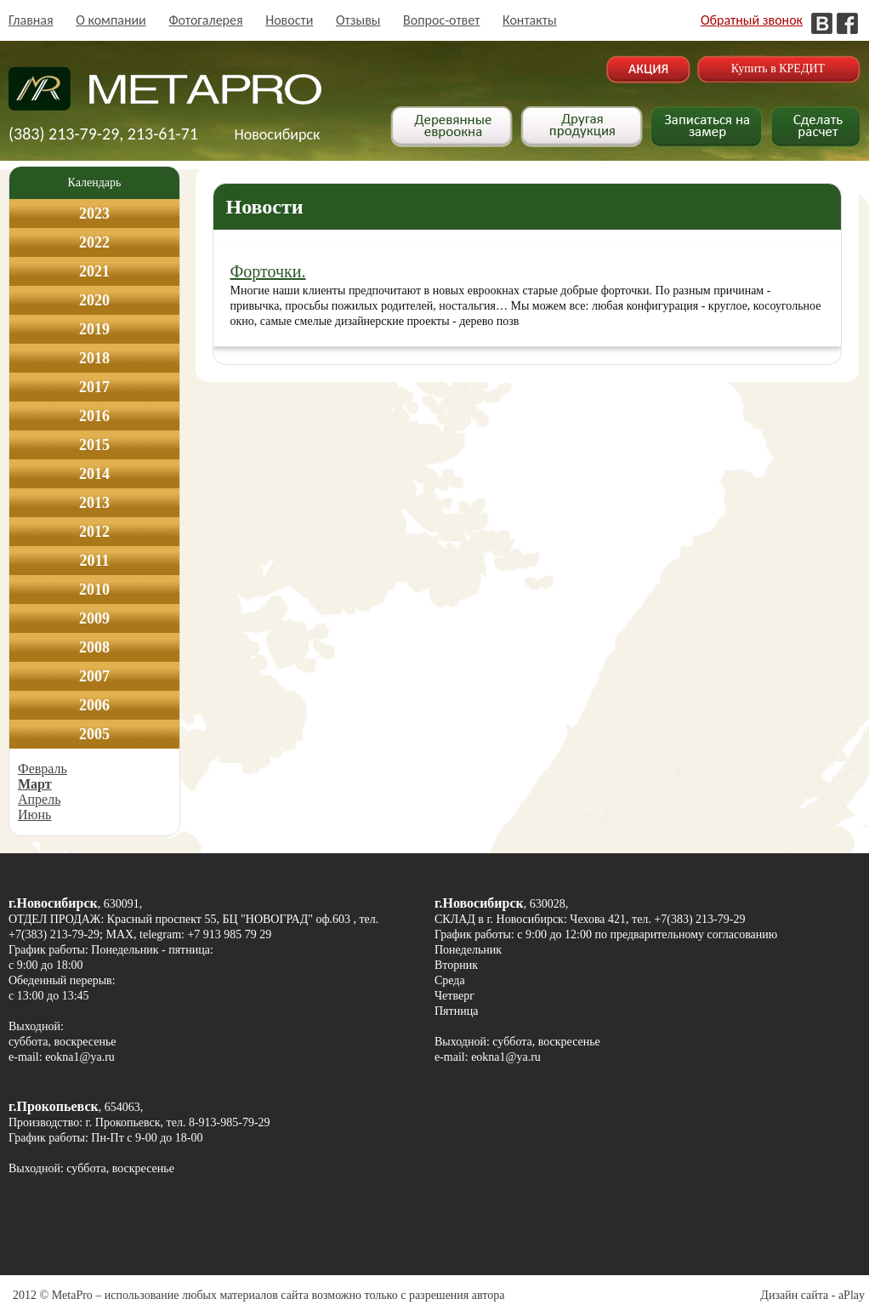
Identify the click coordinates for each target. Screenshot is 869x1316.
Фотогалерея (205, 20)
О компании (111, 20)
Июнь (34, 814)
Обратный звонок (752, 20)
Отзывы (358, 20)
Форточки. (268, 271)
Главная (31, 20)
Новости (289, 20)
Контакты (530, 20)
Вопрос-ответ (441, 20)
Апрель (39, 799)
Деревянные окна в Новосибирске (165, 97)
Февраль (42, 768)
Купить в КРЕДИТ (778, 68)
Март (35, 784)
